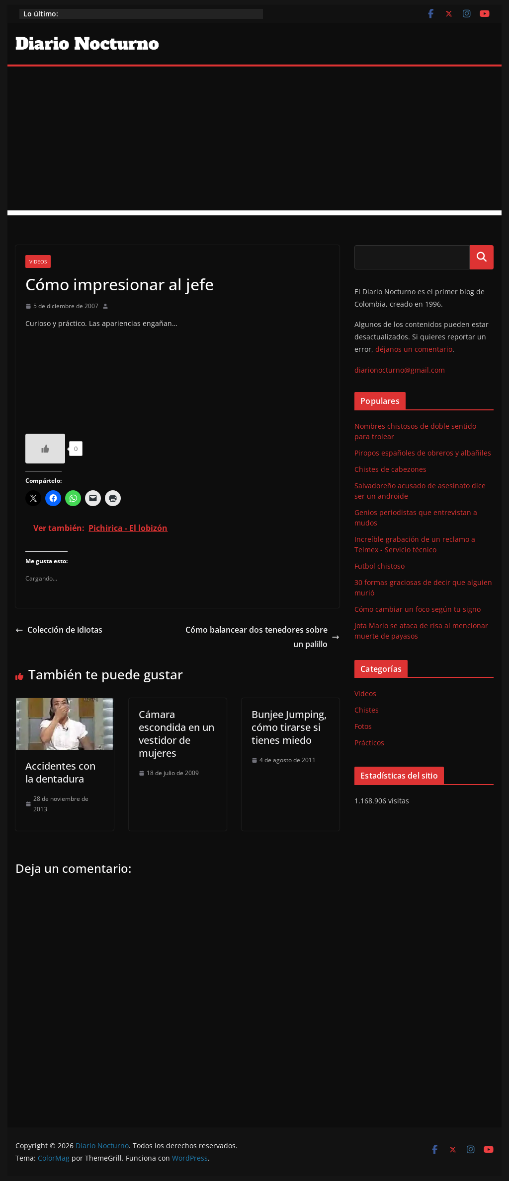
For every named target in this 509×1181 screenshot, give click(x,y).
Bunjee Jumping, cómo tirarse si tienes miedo (289, 727)
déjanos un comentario (413, 349)
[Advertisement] (254, 140)
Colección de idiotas (58, 629)
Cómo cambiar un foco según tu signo (417, 609)
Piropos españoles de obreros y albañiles (422, 453)
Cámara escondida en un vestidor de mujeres (176, 734)
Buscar (482, 257)
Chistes (366, 710)
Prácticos (369, 742)
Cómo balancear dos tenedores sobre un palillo (262, 637)
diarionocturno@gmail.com (399, 370)
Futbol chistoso (379, 566)
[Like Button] (45, 448)
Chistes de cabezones (390, 469)
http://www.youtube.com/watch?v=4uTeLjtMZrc (99, 377)
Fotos (363, 726)
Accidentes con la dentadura (60, 772)
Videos (38, 261)
